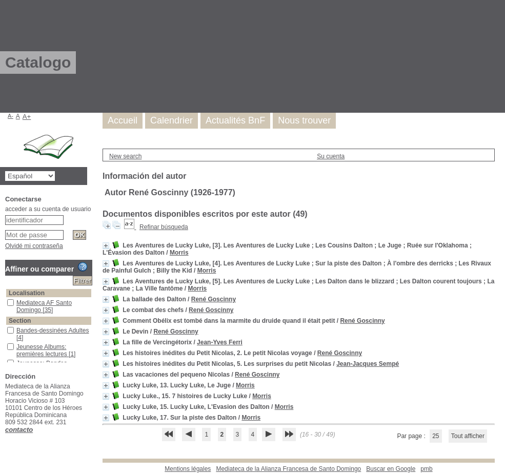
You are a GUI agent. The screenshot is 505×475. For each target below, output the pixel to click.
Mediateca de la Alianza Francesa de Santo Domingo (288, 468)
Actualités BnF (235, 120)
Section (20, 320)
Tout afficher (467, 436)
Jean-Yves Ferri (220, 342)
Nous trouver (304, 120)
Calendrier (171, 120)
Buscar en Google (390, 468)
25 (435, 436)
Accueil (122, 120)
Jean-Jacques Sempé (367, 363)
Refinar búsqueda (163, 227)
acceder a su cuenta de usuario (48, 209)
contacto (19, 429)
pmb (426, 468)
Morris (179, 252)
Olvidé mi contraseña (34, 246)
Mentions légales (188, 468)
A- (10, 116)
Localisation (27, 293)
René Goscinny (213, 299)
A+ (27, 116)
